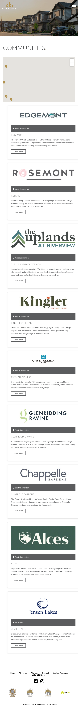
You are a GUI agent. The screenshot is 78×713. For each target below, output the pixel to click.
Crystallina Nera (47, 377)
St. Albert (44, 622)
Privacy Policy (52, 704)
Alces (40, 563)
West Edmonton (47, 128)
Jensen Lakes (44, 629)
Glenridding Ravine (49, 436)
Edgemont (43, 135)
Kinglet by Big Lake (48, 323)
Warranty (34, 673)
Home (12, 673)
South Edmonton (47, 430)
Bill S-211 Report (39, 675)
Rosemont (43, 195)
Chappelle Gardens (48, 494)
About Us (23, 673)
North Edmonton (47, 316)
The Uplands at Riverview (52, 264)
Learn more (44, 151)
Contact (45, 673)
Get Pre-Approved (60, 673)
